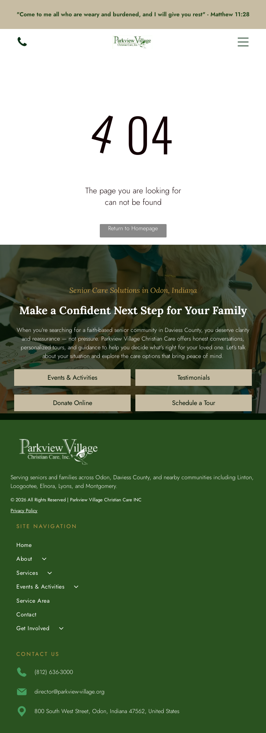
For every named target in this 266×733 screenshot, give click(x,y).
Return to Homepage (133, 228)
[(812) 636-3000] (22, 46)
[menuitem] (132, 546)
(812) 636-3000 (53, 672)
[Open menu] (243, 42)
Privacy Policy (24, 510)
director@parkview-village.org (69, 691)
